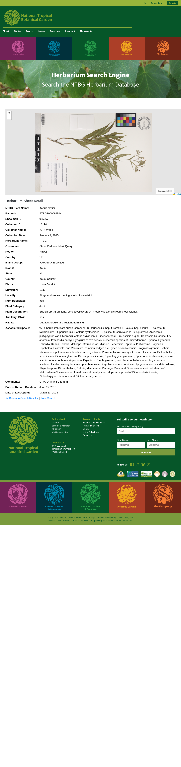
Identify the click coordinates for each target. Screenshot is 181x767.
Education (55, 31)
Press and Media (59, 451)
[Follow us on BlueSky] (143, 465)
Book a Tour (157, 3)
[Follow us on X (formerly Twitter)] (148, 465)
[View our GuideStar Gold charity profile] (121, 474)
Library (86, 428)
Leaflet (177, 194)
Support (55, 422)
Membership (86, 31)
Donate (172, 3)
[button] (9, 113)
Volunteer (56, 428)
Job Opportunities (60, 432)
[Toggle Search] (145, 3)
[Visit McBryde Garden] (127, 48)
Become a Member (61, 425)
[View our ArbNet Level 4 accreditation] (146, 474)
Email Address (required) (130, 426)
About (6, 31)
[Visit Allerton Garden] (18, 48)
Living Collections (91, 432)
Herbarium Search (91, 425)
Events (29, 31)
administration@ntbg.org (63, 448)
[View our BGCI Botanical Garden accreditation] (157, 474)
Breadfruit (70, 31)
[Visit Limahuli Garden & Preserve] (90, 48)
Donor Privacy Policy (126, 517)
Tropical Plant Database (94, 422)
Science (41, 31)
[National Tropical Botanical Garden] (90, 17)
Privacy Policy (110, 517)
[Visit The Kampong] (163, 48)
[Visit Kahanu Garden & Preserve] (54, 48)
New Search (48, 398)
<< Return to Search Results (21, 398)
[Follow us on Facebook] (132, 465)
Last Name (152, 440)
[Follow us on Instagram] (137, 465)
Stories (17, 31)
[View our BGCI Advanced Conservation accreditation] (172, 474)
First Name (123, 440)
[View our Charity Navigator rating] (133, 474)
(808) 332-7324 (59, 445)
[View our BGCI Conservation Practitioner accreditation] (165, 474)
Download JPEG (165, 191)
